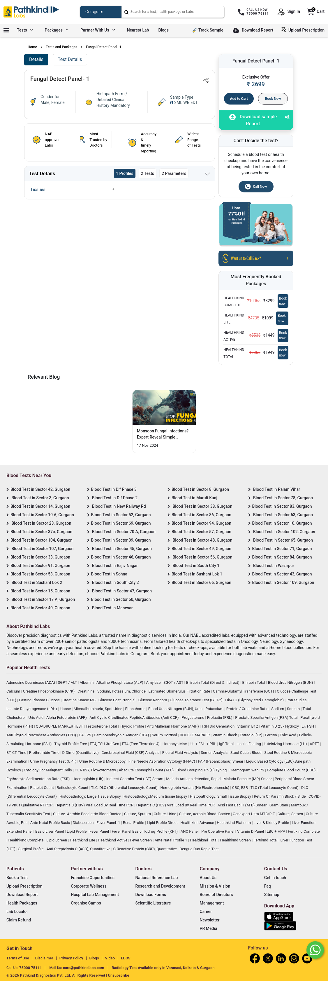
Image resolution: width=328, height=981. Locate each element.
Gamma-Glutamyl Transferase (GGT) (244, 691)
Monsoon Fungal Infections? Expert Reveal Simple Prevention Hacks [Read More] (162, 434)
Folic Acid (288, 735)
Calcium (13, 691)
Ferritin (271, 735)
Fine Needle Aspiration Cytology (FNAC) (162, 761)
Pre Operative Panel (218, 831)
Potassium (214, 709)
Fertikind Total (266, 840)
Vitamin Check (225, 735)
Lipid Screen (57, 840)
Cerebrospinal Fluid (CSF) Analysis (130, 752)
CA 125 (85, 735)
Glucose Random (153, 700)
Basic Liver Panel (50, 831)
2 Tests (147, 173)
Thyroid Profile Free (71, 744)
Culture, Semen (291, 814)
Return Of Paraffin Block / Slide (280, 796)
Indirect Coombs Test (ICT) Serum (135, 779)
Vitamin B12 (248, 726)
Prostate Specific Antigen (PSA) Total (267, 717)
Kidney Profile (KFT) (161, 831)
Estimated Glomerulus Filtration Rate (179, 691)
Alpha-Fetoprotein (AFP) (67, 717)
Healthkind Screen (236, 840)
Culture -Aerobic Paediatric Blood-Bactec (87, 814)
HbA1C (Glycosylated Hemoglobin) (255, 700)
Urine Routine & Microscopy (102, 761)
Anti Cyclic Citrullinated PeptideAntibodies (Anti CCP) (134, 717)
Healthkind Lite (83, 840)
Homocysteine (175, 744)
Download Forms (150, 894)
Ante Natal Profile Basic (50, 822)
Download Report (253, 31)
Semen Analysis (214, 752)
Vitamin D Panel (251, 831)
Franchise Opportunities (92, 877)
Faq (267, 886)
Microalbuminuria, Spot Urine (98, 709)
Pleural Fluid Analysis (180, 752)
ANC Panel (190, 831)
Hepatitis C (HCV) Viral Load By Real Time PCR (176, 805)
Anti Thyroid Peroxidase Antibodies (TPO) (41, 735)
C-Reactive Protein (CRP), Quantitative (145, 849)
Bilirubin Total (254, 682)
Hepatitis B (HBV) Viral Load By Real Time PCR (94, 805)
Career (206, 911)
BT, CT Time (16, 752)
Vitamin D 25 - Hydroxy (280, 726)
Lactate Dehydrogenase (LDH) (32, 709)
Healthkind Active (113, 840)
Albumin (87, 682)
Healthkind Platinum (234, 822)
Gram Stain (279, 805)
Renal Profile (134, 822)
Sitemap (271, 894)
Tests (25, 30)
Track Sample (208, 30)
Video (110, 958)
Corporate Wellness (88, 886)
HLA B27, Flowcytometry (96, 770)
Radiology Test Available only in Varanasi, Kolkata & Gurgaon (163, 968)
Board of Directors (216, 894)
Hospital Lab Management (95, 894)
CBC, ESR (240, 787)
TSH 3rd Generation (218, 726)
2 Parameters (174, 173)
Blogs (163, 30)
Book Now (273, 99)
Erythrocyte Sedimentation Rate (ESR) (38, 779)
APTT (315, 744)
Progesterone (193, 717)
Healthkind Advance (197, 822)
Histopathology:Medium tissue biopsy (156, 796)
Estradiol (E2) (251, 735)
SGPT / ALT (68, 682)
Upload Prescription (304, 29)
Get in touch (275, 877)
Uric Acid (36, 717)
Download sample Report (253, 120)
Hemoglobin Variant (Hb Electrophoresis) (195, 787)
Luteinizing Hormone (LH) (286, 744)
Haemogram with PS (247, 770)
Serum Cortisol (165, 735)
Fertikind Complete (304, 831)
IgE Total (226, 744)
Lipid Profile (77, 831)
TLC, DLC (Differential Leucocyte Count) (124, 787)
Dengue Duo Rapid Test (199, 849)
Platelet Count (42, 787)
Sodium (278, 709)
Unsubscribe (118, 975)
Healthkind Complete (26, 840)
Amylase (153, 682)
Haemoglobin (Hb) (89, 779)
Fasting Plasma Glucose (40, 700)
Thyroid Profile (132, 726)
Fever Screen (141, 840)
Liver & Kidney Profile (272, 822)
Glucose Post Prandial (117, 700)
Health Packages (21, 903)
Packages (56, 30)
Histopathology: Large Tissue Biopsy (90, 796)
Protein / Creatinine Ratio (247, 709)
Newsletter (210, 920)
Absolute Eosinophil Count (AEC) (147, 770)
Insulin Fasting (249, 744)
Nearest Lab (138, 30)
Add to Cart (239, 99)
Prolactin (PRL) (220, 717)
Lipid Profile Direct (163, 822)
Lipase (66, 709)
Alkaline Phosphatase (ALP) (120, 682)
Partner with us (97, 30)
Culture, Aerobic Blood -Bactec (205, 814)
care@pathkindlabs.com (83, 968)
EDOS (126, 958)
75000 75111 (30, 968)
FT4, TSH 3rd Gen (105, 744)
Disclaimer (44, 958)
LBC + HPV (276, 831)
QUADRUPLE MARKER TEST (60, 726)
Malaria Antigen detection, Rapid (193, 779)
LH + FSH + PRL (203, 744)
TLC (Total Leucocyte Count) (275, 787)
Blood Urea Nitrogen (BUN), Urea (176, 709)
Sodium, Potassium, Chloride (122, 691)
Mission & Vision (215, 886)
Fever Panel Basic (127, 831)
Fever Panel (99, 831)
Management (212, 903)
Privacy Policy (71, 958)
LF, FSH (308, 726)
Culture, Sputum (138, 814)
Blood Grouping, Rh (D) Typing (202, 770)
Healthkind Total (204, 840)
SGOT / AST (173, 682)
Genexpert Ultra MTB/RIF (254, 814)
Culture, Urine (165, 814)
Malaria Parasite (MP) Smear (248, 779)
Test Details (70, 59)
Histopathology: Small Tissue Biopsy (221, 796)
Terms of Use (17, 958)
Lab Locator (17, 911)
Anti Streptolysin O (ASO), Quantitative (78, 849)
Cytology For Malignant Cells (48, 770)
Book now (283, 301)
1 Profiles (124, 173)
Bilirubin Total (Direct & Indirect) (213, 682)
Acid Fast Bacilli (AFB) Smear (243, 805)
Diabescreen (84, 822)
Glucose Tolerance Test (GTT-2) (196, 700)
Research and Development (160, 886)
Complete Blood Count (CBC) (291, 770)
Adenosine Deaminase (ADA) (31, 682)
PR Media (208, 928)
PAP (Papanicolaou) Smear (221, 761)
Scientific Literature (153, 903)
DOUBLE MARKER (195, 735)
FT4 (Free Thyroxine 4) (141, 744)
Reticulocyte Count (73, 787)
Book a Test (17, 877)
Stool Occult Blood (246, 752)
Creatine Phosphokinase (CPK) (49, 691)
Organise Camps (86, 903)
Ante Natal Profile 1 (171, 840)
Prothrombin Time (44, 752)
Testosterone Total (102, 726)
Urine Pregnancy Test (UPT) (53, 761)
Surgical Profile (31, 849)
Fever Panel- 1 (108, 822)
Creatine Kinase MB (80, 700)
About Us (208, 877)
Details (36, 59)
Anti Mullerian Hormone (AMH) (173, 726)
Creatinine (86, 691)
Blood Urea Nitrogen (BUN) (291, 682)
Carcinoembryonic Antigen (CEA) (122, 735)
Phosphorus (135, 709)
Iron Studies (297, 700)
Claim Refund (18, 920)
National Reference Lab (156, 877)
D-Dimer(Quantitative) (81, 752)
